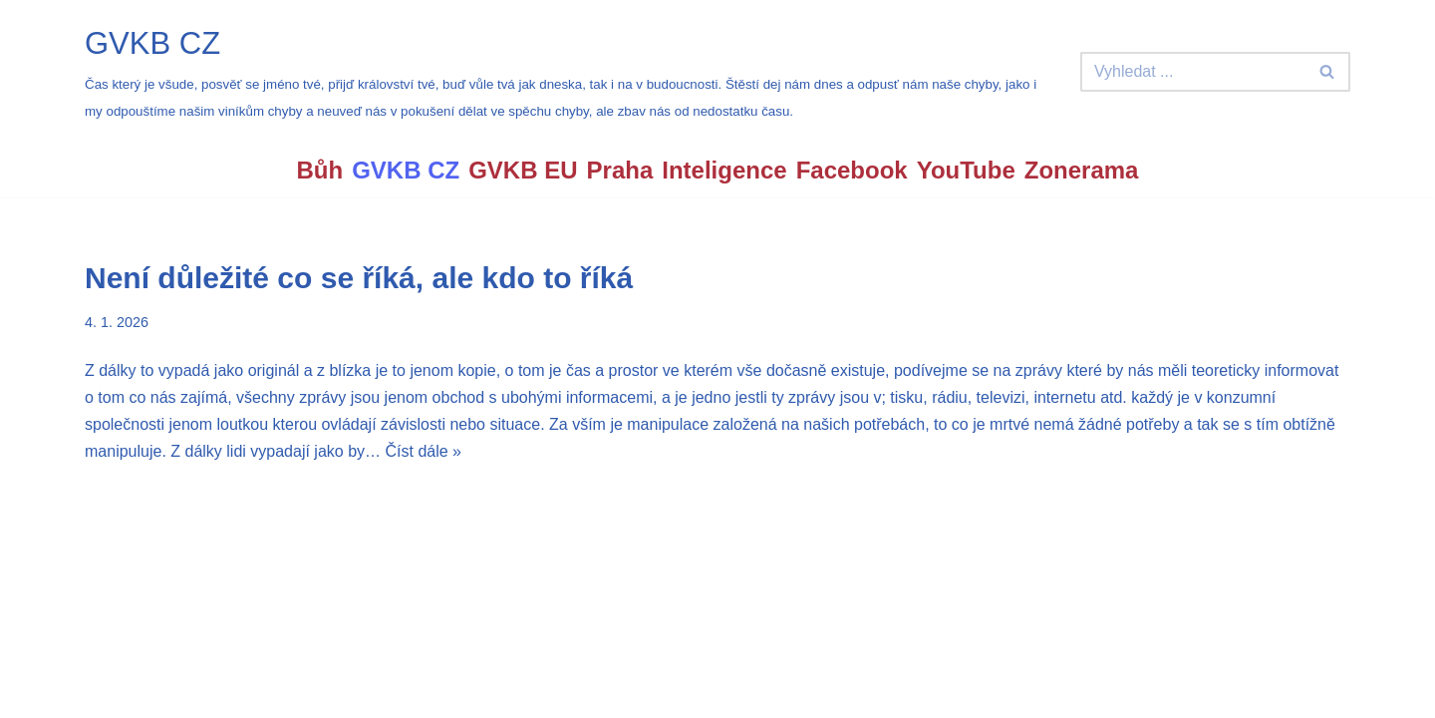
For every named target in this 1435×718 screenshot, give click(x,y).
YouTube (966, 170)
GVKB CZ (405, 170)
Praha (620, 170)
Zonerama (1081, 170)
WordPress (232, 692)
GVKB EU (522, 170)
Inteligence (724, 170)
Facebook (852, 170)
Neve (103, 692)
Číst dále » (422, 451)
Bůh (320, 170)
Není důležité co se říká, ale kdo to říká (359, 277)
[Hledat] (1192, 72)
